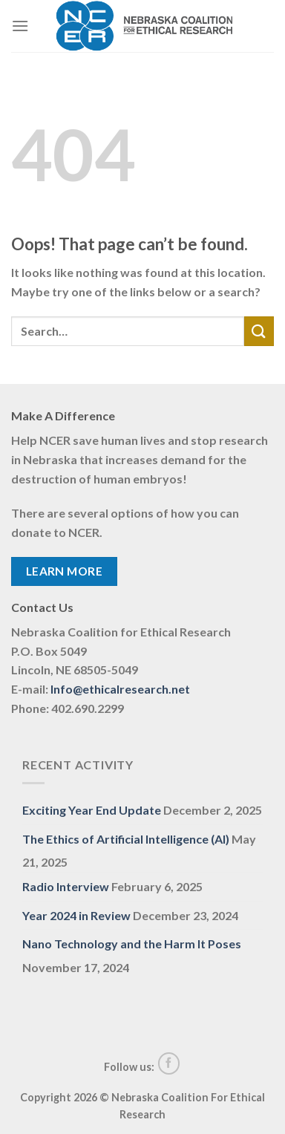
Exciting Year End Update (91, 810)
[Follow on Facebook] (169, 1063)
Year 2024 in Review (76, 915)
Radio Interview (65, 886)
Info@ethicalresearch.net (120, 689)
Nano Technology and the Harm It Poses (131, 943)
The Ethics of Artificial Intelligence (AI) (125, 839)
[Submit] (259, 330)
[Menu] (20, 25)
